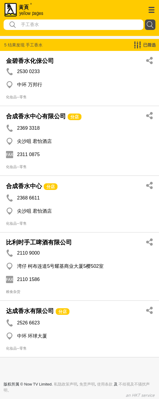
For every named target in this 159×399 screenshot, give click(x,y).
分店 (74, 116)
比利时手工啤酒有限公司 (39, 242)
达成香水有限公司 (30, 311)
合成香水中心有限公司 (37, 116)
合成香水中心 (24, 186)
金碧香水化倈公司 (30, 61)
